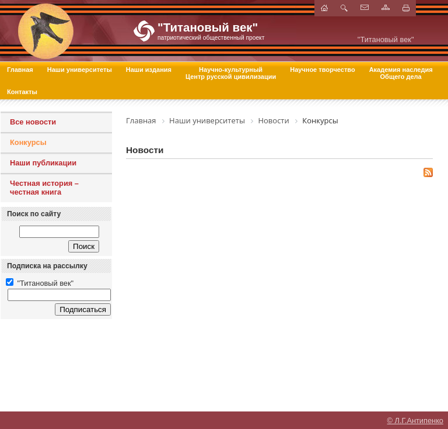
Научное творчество (322, 69)
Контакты (22, 91)
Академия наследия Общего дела (401, 73)
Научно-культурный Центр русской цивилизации (231, 73)
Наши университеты (79, 69)
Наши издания (149, 69)
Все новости (33, 121)
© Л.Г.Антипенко (415, 414)
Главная (20, 69)
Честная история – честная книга (44, 187)
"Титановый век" (40, 283)
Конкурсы (28, 142)
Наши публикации (43, 162)
